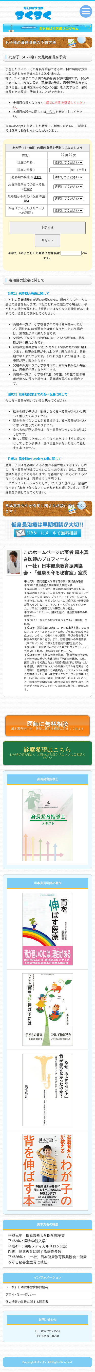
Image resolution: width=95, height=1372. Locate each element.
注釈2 (28, 189)
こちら (50, 111)
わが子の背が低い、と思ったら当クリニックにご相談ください (48, 753)
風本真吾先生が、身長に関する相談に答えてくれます (47, 725)
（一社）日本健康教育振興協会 (27, 1287)
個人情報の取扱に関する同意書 (27, 1302)
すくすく (42, 1362)
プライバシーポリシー (21, 1294)
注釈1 (38, 177)
